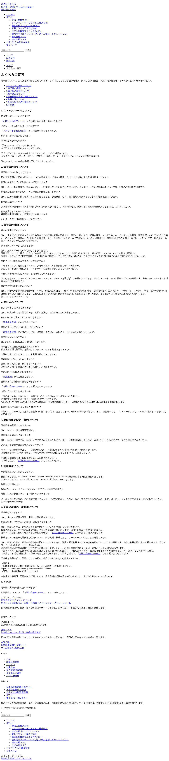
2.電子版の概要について (17, 88)
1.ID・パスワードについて (18, 85)
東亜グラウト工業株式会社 (24, 28)
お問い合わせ (12, 676)
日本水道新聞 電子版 (16, 690)
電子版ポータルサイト (16, 698)
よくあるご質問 (13, 673)
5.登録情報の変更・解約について (21, 96)
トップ (9, 55)
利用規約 (7, 377)
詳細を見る (6, 630)
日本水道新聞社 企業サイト (19, 687)
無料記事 (10, 61)
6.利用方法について (15, 99)
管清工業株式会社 (20, 20)
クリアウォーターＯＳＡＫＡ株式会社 (30, 23)
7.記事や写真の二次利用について (21, 102)
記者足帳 (10, 58)
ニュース (10, 14)
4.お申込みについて (15, 94)
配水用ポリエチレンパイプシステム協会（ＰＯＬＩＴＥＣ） (40, 34)
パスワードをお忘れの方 (14, 131)
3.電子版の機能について (17, 91)
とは (8, 659)
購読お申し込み (17, 7)
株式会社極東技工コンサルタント (27, 31)
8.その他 (10, 105)
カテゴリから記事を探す (18, 42)
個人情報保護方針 (14, 670)
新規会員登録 (9, 322)
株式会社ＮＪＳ (19, 39)
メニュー (29, 7)
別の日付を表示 (8, 4)
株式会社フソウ (19, 37)
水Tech (9, 17)
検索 (27, 50)
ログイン (5, 7)
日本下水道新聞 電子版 (17, 692)
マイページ (11, 45)
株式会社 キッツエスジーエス (26, 25)
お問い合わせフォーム (13, 121)
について (27, 600)
